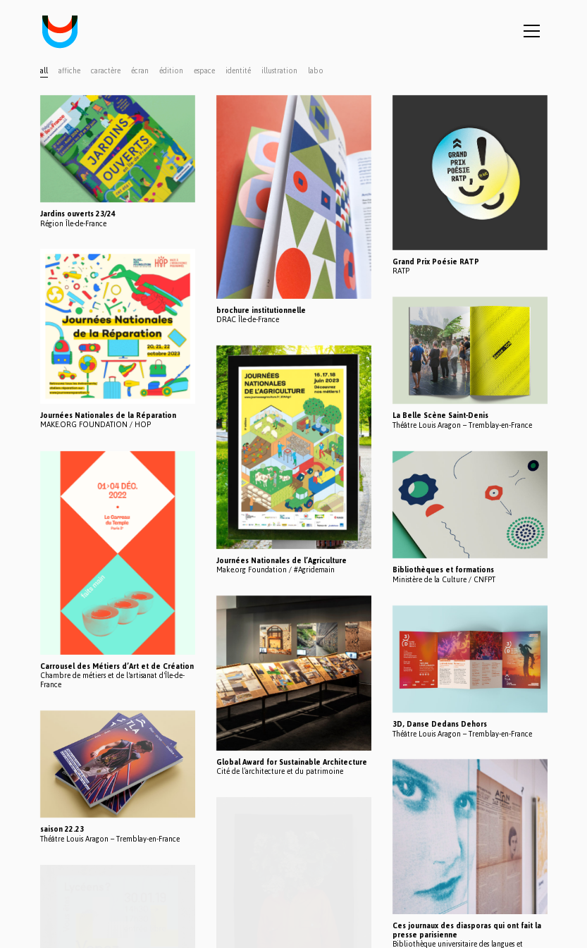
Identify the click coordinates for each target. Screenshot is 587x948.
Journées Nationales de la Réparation (108, 415)
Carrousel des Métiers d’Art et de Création (117, 666)
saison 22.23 (62, 829)
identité (238, 71)
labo (315, 71)
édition (171, 71)
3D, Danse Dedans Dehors (440, 724)
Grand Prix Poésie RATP (436, 261)
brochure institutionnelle (261, 310)
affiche (69, 71)
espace (204, 71)
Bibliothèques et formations (443, 569)
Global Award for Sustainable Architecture (291, 762)
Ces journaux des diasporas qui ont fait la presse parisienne (467, 930)
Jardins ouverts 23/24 (78, 213)
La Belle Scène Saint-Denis (440, 415)
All (44, 71)
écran (140, 71)
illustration (279, 71)
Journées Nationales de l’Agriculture (281, 560)
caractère (106, 71)
